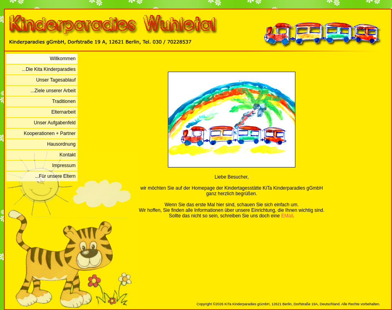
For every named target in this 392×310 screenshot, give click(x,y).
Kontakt (67, 155)
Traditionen (64, 101)
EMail (287, 216)
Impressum (64, 165)
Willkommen (63, 58)
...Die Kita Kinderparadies (49, 69)
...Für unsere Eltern (55, 176)
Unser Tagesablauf (56, 80)
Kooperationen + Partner (50, 133)
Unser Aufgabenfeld (55, 123)
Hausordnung (61, 144)
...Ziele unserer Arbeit (53, 90)
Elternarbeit (63, 112)
